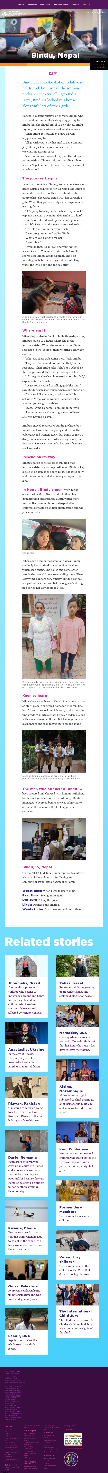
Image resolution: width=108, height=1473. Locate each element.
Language (98, 12)
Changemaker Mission (11, 1445)
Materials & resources (50, 1461)
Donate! (99, 64)
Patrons (46, 1437)
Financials (47, 1442)
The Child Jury (28, 1451)
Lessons (46, 1463)
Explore (21, 4)
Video (6, 1431)
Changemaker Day (10, 1442)
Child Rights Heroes (61, 4)
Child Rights (45, 4)
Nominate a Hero (49, 1425)
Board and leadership (50, 1440)
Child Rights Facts (29, 1436)
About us (75, 4)
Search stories (9, 1450)
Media (86, 12)
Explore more (8, 1456)
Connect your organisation (32, 1425)
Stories (46, 1468)
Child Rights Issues (30, 1458)
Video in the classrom (50, 1465)
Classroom (86, 4)
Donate (26, 1427)
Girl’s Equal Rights (29, 1433)
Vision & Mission (49, 1435)
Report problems (49, 1447)
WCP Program (9, 1429)
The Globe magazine (11, 1447)
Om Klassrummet (69, 1429)
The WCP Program (49, 1458)
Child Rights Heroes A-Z (31, 1468)
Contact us (47, 1445)
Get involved (32, 4)
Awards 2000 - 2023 (30, 1466)
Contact (77, 12)
